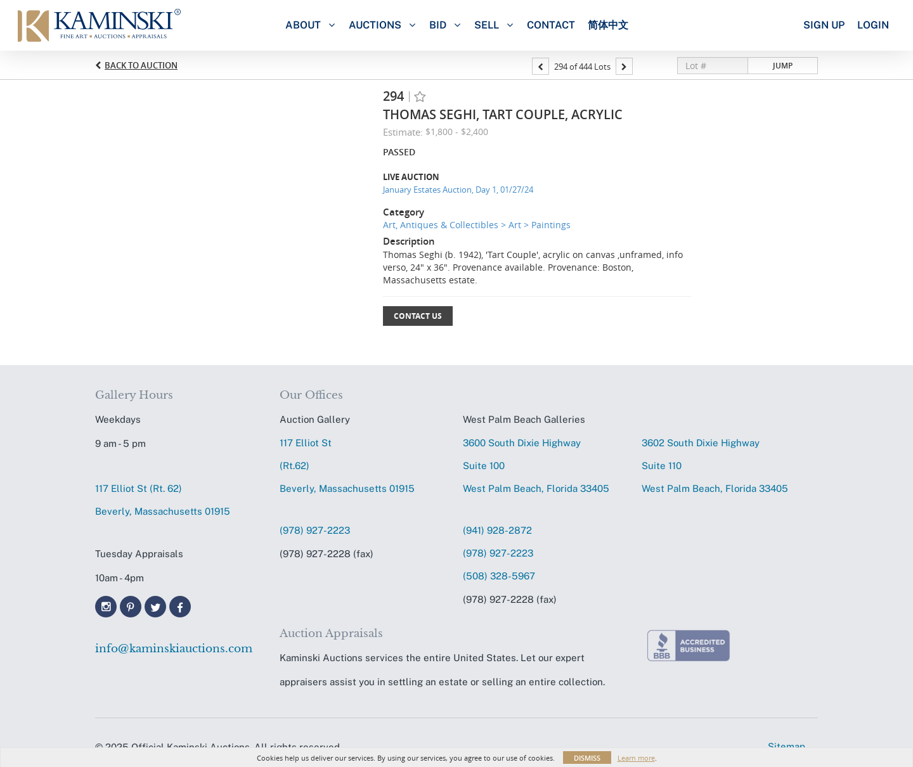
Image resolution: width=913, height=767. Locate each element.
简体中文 (608, 25)
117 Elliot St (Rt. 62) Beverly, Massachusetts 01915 (162, 500)
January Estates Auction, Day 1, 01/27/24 (458, 189)
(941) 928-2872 (497, 530)
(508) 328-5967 (499, 575)
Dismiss (587, 758)
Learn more (636, 758)
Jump (783, 65)
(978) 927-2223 (315, 530)
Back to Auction (141, 65)
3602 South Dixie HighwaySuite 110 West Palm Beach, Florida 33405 (715, 465)
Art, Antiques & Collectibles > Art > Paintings (477, 225)
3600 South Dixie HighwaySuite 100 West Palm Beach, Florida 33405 (536, 465)
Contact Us (418, 316)
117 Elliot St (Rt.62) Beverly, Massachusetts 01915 (347, 465)
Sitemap (786, 746)
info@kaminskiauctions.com (173, 648)
